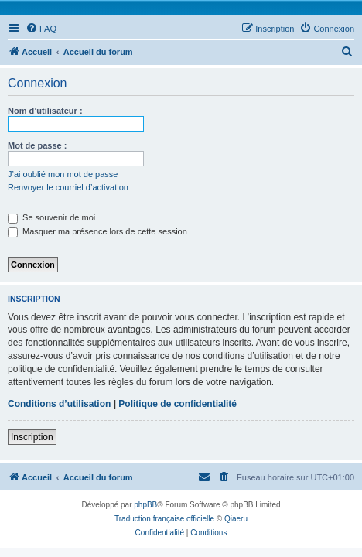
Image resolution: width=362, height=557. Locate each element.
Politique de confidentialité (177, 403)
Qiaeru (236, 518)
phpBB (145, 505)
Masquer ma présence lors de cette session (97, 231)
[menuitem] (41, 28)
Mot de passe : (37, 145)
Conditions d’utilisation (59, 403)
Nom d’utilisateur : (45, 110)
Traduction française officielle (164, 518)
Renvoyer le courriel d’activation (68, 187)
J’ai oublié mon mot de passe (63, 174)
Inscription (32, 437)
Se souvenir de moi (51, 217)
